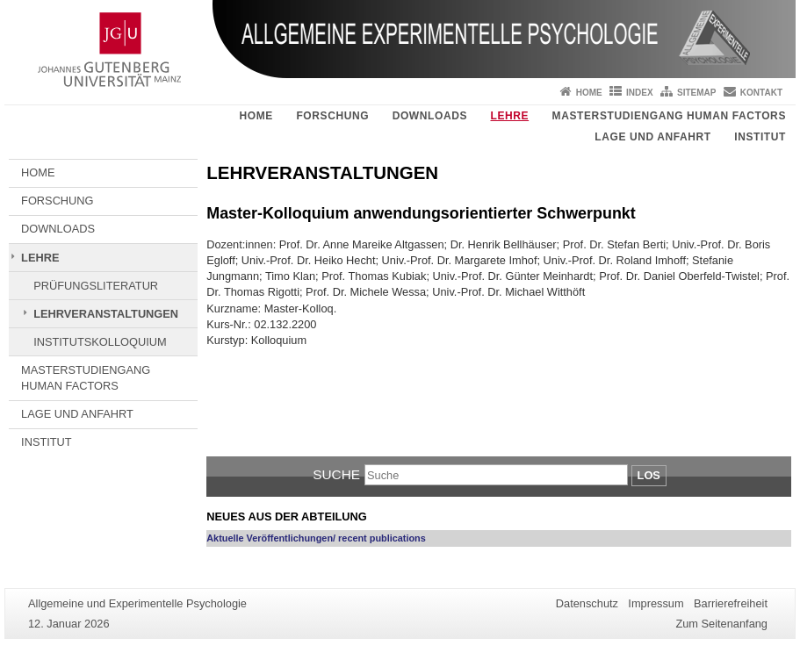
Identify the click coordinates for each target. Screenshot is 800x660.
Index (639, 92)
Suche (336, 474)
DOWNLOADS (430, 116)
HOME (256, 116)
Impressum (655, 603)
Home (589, 92)
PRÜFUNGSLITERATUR (95, 285)
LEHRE (509, 116)
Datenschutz (587, 603)
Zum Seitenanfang (721, 623)
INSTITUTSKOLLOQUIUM (99, 341)
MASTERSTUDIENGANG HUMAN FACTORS (669, 116)
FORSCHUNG (332, 116)
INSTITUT (760, 137)
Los (649, 475)
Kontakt (761, 92)
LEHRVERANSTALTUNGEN (105, 313)
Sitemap (696, 92)
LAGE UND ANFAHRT (652, 137)
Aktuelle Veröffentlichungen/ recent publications (316, 538)
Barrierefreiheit (731, 603)
